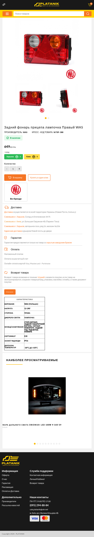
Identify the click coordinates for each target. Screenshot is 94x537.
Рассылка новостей (11, 505)
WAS (25, 132)
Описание (9, 292)
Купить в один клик (39, 177)
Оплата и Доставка (10, 491)
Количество (10, 163)
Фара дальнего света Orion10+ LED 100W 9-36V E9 (32, 425)
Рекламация (7, 487)
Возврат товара (37, 483)
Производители (9, 501)
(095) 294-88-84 (39, 505)
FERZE (5, 427)
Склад (7, 152)
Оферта (5, 475)
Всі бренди (15, 198)
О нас (4, 479)
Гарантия (6, 483)
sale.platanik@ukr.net (39, 509)
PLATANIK (20, 534)
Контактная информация (41, 475)
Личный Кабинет (37, 479)
